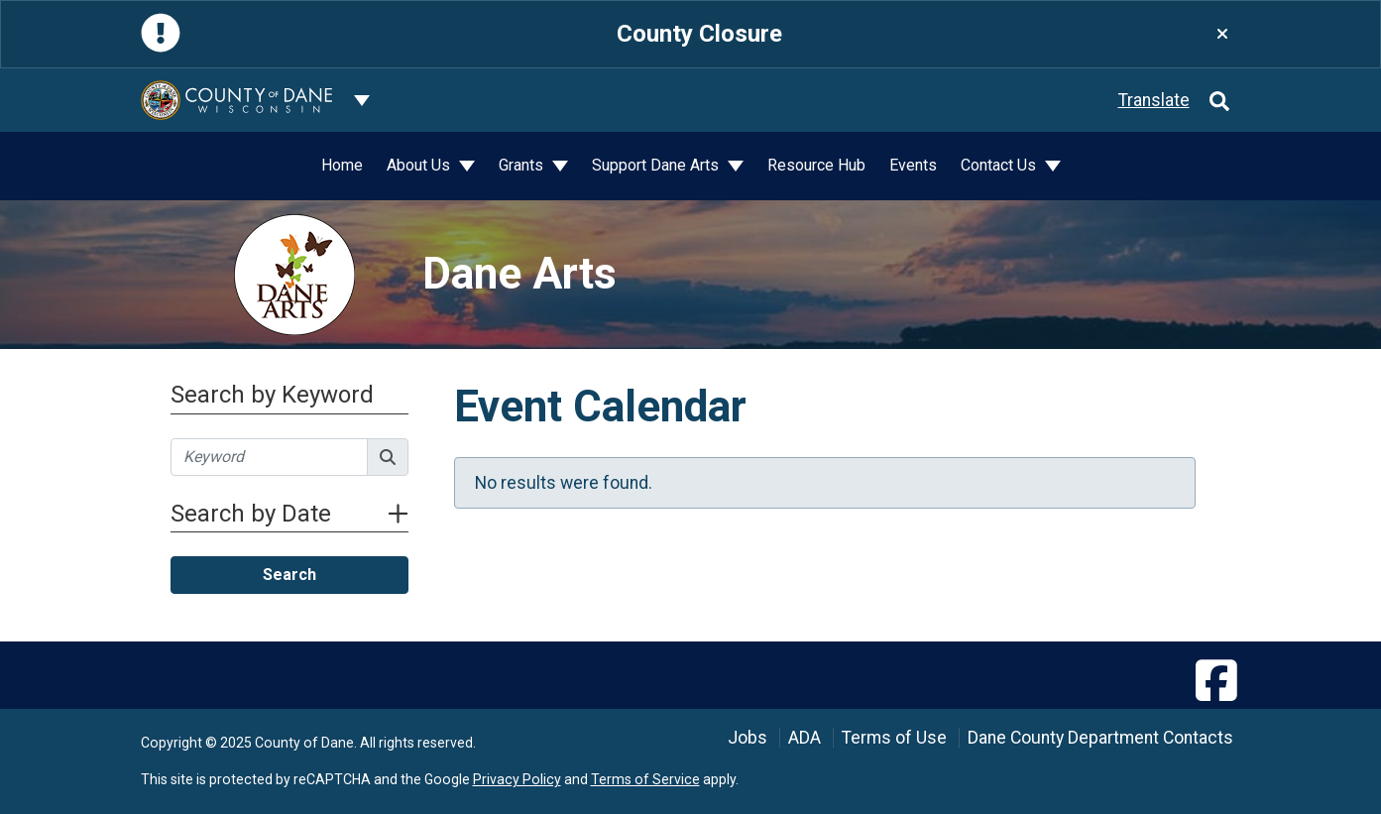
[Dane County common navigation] (362, 100)
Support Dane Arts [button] (657, 165)
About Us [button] (420, 165)
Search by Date (289, 513)
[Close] (1222, 34)
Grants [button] (523, 165)
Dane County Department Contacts (1100, 738)
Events (913, 165)
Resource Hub (816, 165)
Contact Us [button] (1000, 165)
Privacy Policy (517, 779)
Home (342, 165)
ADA (804, 738)
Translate (1154, 100)
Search (289, 574)
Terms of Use (894, 738)
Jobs (747, 738)
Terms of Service (645, 779)
